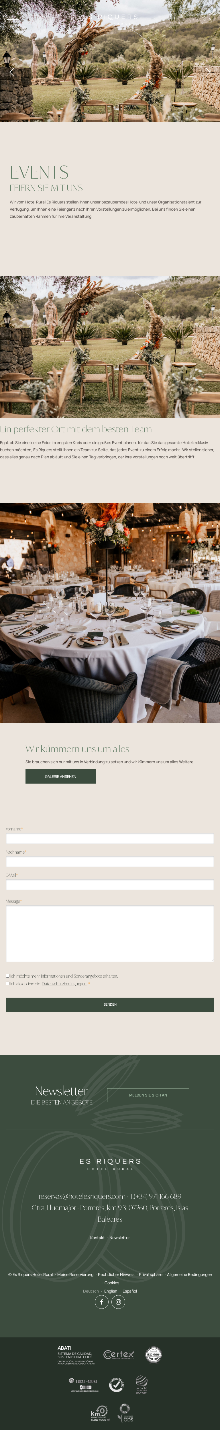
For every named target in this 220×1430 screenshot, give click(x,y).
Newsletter (119, 1237)
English (110, 1291)
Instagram (116, 1302)
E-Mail (12, 875)
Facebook (99, 1302)
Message (14, 901)
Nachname (16, 852)
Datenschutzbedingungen (64, 983)
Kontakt (97, 1237)
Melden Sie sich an (148, 1095)
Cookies (112, 1282)
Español (130, 1291)
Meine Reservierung (75, 1274)
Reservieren (207, 20)
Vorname (14, 828)
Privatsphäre (150, 1274)
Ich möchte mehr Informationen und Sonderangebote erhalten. (64, 976)
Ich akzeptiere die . (50, 983)
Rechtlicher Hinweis (116, 1274)
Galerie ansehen (60, 776)
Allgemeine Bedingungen (189, 1274)
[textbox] (110, 838)
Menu (14, 20)
